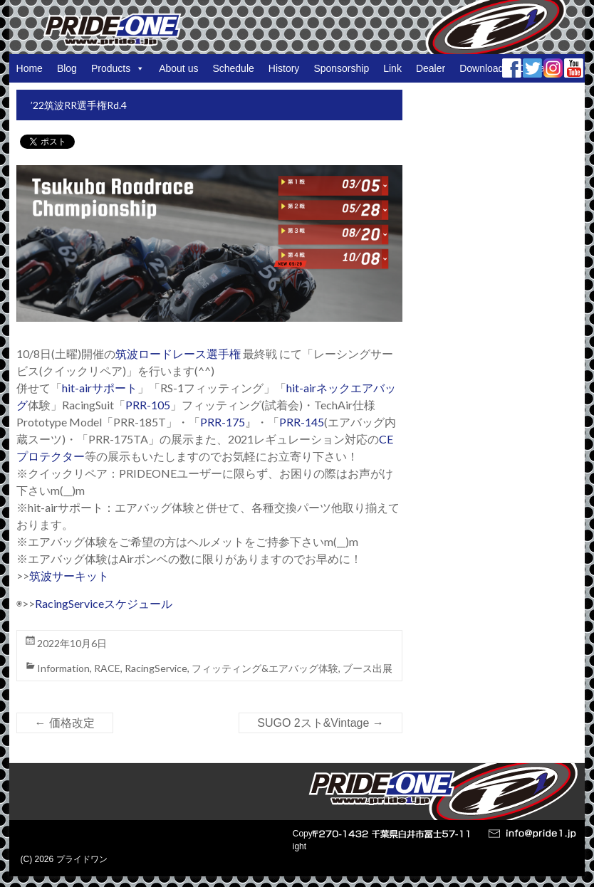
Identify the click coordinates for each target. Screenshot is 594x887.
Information (63, 668)
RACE (107, 668)
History (284, 68)
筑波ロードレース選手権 (178, 353)
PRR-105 (147, 404)
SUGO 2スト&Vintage (320, 723)
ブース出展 (367, 668)
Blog (67, 68)
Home (29, 68)
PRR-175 (222, 422)
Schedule (233, 68)
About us (178, 68)
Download (481, 68)
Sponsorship (341, 68)
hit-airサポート (99, 387)
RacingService (156, 668)
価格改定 (65, 723)
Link (392, 68)
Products (118, 68)
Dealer (430, 68)
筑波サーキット (69, 575)
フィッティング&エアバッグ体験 (265, 668)
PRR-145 (301, 422)
